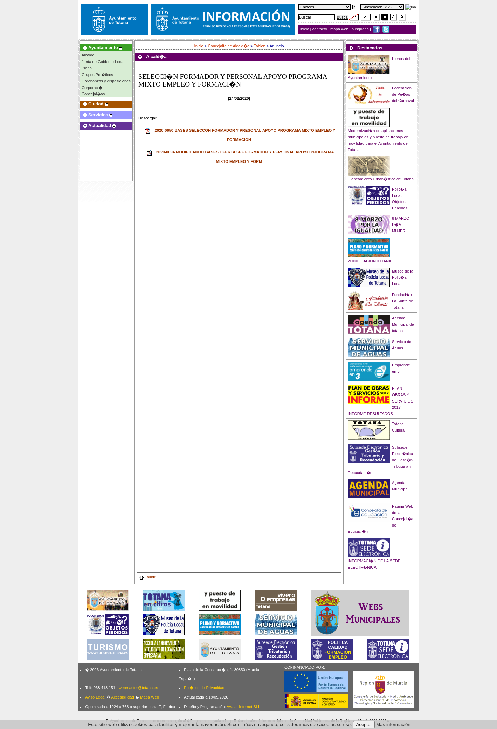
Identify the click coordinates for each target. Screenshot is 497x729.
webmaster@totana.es (138, 688)
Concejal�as (93, 94)
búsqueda (361, 29)
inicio (305, 29)
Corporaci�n (93, 87)
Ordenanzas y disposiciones (106, 81)
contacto (319, 29)
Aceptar (364, 724)
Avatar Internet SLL (243, 706)
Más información (393, 724)
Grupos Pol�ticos (97, 75)
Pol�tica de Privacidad (204, 688)
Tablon (259, 46)
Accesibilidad (122, 697)
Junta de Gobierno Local (103, 62)
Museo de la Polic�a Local (402, 277)
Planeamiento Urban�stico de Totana (381, 179)
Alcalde (88, 55)
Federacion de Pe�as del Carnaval (403, 94)
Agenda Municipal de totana (403, 324)
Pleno (87, 68)
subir (146, 577)
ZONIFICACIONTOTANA (370, 261)
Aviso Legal (95, 697)
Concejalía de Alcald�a (229, 46)
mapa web (340, 29)
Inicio (199, 46)
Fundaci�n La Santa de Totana (402, 301)
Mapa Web (149, 697)
